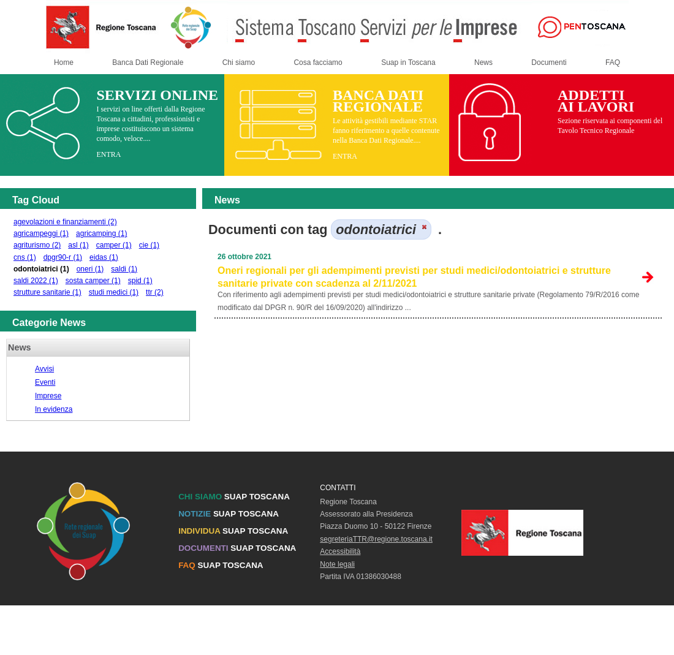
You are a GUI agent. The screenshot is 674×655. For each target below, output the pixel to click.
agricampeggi (41, 233)
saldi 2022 (35, 280)
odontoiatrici (41, 269)
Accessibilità (340, 551)
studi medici (113, 292)
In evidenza (53, 409)
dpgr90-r (63, 257)
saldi (124, 269)
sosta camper (93, 280)
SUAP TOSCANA (234, 496)
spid (140, 280)
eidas (103, 257)
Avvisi (44, 369)
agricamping (101, 233)
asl (78, 245)
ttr (155, 292)
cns (24, 257)
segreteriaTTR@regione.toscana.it (376, 539)
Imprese (48, 396)
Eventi (45, 382)
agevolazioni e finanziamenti (65, 222)
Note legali (337, 564)
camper (114, 245)
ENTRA (108, 154)
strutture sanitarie (47, 292)
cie (149, 245)
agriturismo (37, 245)
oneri (90, 269)
